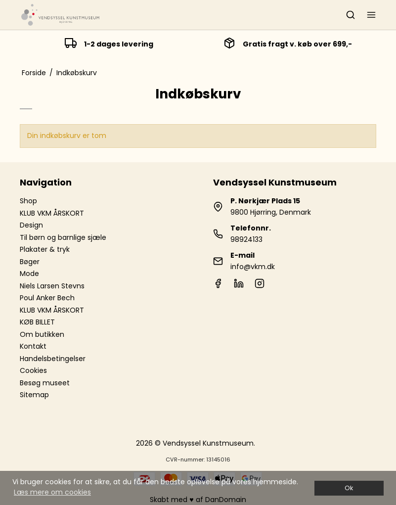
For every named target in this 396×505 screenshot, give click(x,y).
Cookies (33, 370)
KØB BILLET (37, 322)
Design (31, 225)
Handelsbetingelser (53, 359)
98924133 (246, 239)
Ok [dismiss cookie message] (349, 488)
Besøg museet (45, 383)
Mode (29, 273)
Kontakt (33, 346)
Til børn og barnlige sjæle (63, 237)
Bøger (30, 262)
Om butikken (42, 334)
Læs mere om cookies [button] (52, 492)
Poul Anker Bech (47, 298)
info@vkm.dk (252, 267)
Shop (28, 201)
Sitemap (34, 395)
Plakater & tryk (45, 249)
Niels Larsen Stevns (52, 286)
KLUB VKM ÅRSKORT (52, 213)
